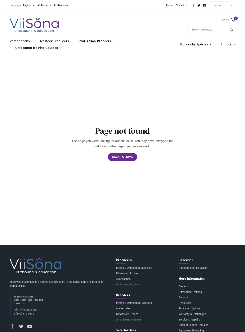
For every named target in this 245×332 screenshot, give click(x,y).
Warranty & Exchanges (192, 313)
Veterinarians (20, 41)
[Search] (231, 29)
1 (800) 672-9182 (24, 313)
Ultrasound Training (190, 291)
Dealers (183, 286)
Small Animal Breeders (94, 41)
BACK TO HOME (122, 156)
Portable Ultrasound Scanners (134, 302)
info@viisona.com (25, 309)
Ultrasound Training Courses (36, 48)
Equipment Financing (191, 330)
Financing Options (189, 308)
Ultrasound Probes (127, 273)
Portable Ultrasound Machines (134, 267)
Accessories (123, 278)
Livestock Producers (53, 41)
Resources (185, 302)
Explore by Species (194, 44)
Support (227, 44)
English (27, 5)
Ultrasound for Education (193, 267)
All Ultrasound (61, 5)
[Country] (222, 5)
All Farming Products (128, 284)
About (169, 5)
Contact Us (182, 5)
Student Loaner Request (193, 324)
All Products (44, 5)
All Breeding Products (128, 319)
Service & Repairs (189, 319)
